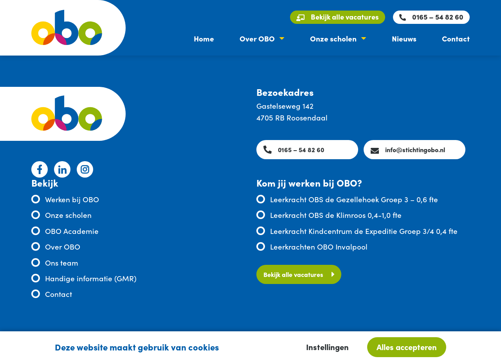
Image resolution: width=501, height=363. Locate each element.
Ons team (61, 262)
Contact (456, 38)
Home (204, 38)
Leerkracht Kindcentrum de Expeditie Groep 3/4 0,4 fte (364, 230)
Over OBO (257, 38)
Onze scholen (333, 38)
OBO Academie (72, 230)
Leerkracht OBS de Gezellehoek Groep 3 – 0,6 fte (354, 199)
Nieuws (404, 38)
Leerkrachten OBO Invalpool (319, 246)
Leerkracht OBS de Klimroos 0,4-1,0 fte (336, 214)
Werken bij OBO (72, 199)
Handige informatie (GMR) (91, 278)
